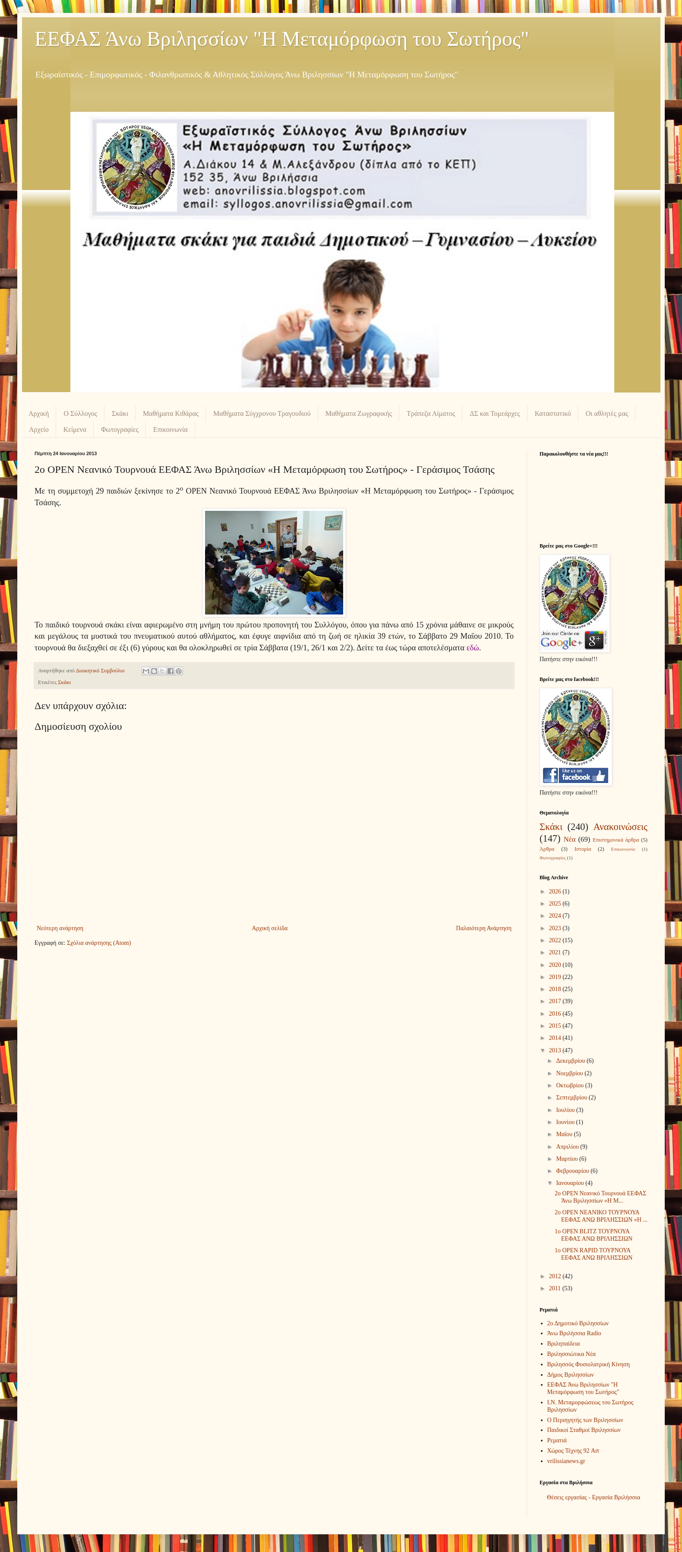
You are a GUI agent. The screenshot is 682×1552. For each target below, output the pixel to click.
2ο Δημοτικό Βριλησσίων (578, 1323)
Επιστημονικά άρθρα (616, 840)
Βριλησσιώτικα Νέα (571, 1354)
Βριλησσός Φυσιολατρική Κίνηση (588, 1364)
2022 (556, 940)
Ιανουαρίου (570, 1183)
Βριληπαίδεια (563, 1343)
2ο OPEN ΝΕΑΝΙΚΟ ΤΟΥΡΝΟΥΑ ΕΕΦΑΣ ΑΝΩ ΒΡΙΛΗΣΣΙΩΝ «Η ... (601, 1216)
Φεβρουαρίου (573, 1171)
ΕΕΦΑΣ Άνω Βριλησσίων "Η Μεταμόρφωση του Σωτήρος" (282, 38)
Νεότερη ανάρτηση (60, 928)
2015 (556, 1026)
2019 (556, 977)
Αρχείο (39, 429)
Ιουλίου (566, 1110)
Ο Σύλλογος (80, 413)
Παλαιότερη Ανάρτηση (484, 928)
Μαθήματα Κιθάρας (171, 413)
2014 (556, 1038)
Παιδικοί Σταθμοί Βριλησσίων (584, 1430)
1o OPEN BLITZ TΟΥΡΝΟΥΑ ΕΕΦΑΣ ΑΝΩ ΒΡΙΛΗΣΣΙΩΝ (593, 1235)
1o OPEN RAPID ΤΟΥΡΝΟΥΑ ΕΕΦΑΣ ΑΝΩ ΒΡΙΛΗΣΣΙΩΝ (593, 1254)
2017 (556, 1001)
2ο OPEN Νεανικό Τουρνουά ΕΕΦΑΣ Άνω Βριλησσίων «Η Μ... (601, 1197)
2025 (556, 903)
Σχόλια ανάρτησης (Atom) (99, 943)
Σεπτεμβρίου (572, 1097)
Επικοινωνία (170, 429)
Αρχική (38, 413)
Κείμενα (75, 429)
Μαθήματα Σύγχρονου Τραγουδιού (262, 413)
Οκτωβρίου (570, 1085)
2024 (556, 915)
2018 (556, 989)
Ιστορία (583, 849)
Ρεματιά (557, 1440)
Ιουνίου (566, 1122)
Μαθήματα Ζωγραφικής (358, 413)
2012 (556, 1276)
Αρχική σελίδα (269, 928)
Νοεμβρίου (570, 1073)
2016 (556, 1013)
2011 (555, 1288)
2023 (556, 928)
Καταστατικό (553, 413)
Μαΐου (565, 1134)
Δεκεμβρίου (571, 1061)
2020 (556, 965)
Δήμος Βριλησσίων (570, 1374)
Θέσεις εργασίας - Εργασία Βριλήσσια (593, 1497)
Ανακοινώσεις (620, 826)
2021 (556, 952)
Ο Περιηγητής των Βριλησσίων (585, 1420)
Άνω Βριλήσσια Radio (574, 1333)
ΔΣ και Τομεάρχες (495, 413)
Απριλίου (568, 1146)
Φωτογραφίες (120, 429)
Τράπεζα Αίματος (431, 413)
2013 (556, 1050)
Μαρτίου (567, 1159)
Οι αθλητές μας (607, 413)
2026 (556, 891)
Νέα (570, 839)
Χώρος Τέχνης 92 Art (573, 1450)
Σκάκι (120, 413)
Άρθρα (547, 849)
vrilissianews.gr (566, 1461)
